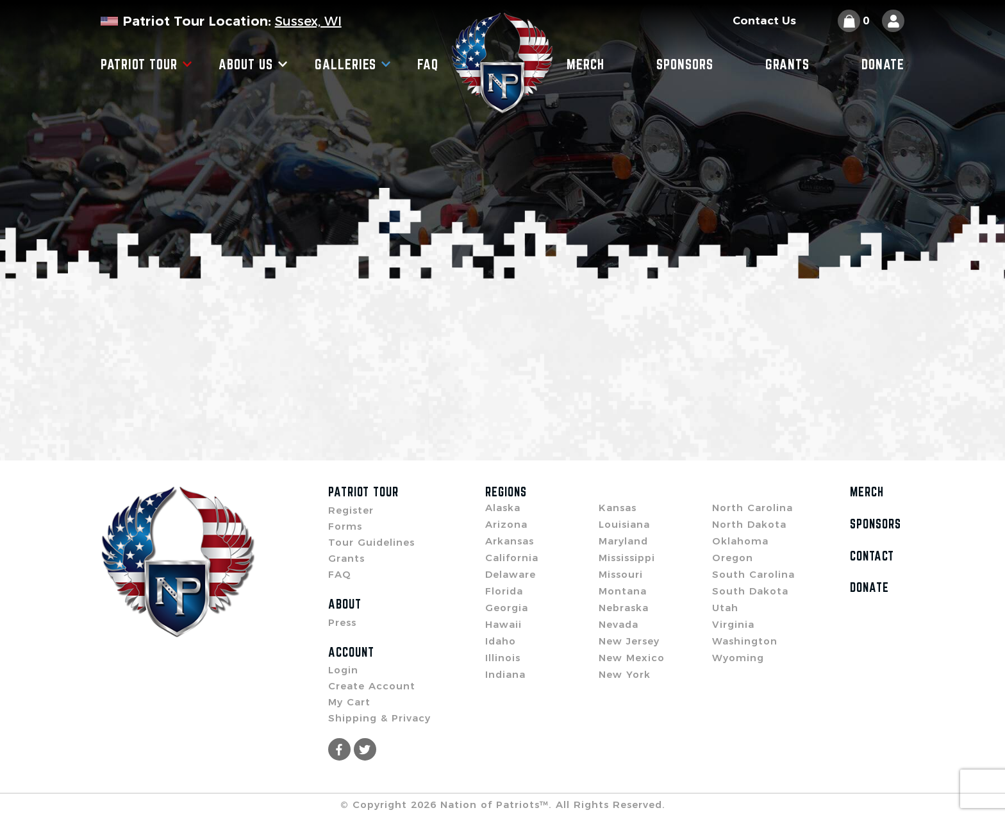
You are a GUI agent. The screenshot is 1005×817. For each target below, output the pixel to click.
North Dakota (749, 524)
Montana (623, 591)
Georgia (506, 607)
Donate (882, 64)
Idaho (500, 641)
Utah (725, 607)
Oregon (732, 557)
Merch (585, 64)
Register (351, 510)
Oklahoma (740, 541)
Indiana (505, 674)
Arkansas (509, 541)
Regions (506, 492)
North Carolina (752, 507)
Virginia (733, 624)
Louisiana (624, 524)
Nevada (618, 624)
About (344, 604)
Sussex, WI (308, 21)
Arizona (506, 524)
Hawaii (503, 624)
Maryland (623, 541)
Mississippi (627, 557)
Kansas (617, 507)
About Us (253, 64)
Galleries (353, 64)
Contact (872, 556)
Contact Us (764, 20)
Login (343, 670)
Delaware (510, 574)
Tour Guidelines (371, 542)
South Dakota (750, 591)
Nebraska (624, 607)
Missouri (621, 574)
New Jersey (629, 641)
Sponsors (684, 64)
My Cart (349, 702)
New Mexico (632, 657)
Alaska (502, 507)
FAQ (427, 64)
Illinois (502, 657)
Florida (504, 591)
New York (625, 674)
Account (351, 652)
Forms (345, 526)
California (511, 557)
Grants (787, 64)
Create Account (371, 686)
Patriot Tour (146, 64)
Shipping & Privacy (379, 718)
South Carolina (753, 574)
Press (342, 622)
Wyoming (738, 657)
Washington (744, 641)
